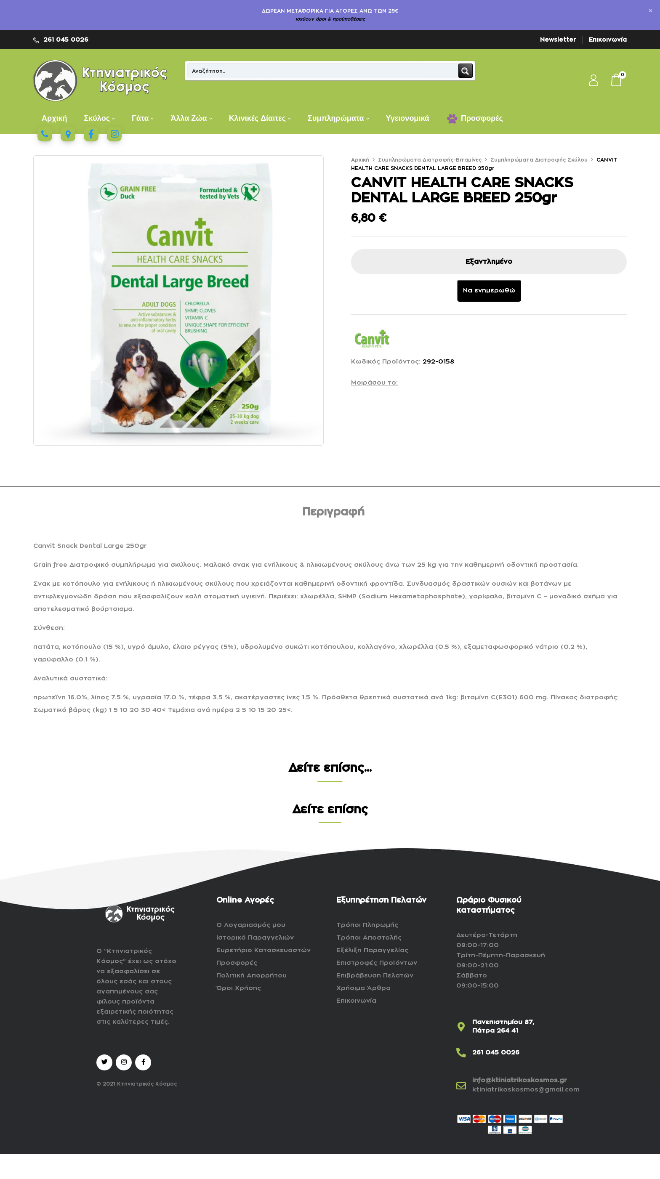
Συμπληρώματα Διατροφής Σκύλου (539, 159)
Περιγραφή (333, 512)
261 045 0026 (65, 39)
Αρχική (360, 159)
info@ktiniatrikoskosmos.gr (519, 1080)
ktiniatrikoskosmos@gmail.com (526, 1089)
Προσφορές (236, 963)
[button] (616, 80)
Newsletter (558, 39)
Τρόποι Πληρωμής (367, 925)
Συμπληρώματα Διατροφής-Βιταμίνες (430, 159)
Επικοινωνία (608, 39)
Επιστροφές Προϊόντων (376, 963)
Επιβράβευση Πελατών (374, 975)
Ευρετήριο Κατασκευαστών (263, 950)
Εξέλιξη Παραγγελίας (372, 950)
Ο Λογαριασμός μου (250, 925)
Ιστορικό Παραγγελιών (255, 938)
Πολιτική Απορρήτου (251, 975)
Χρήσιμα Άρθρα (363, 988)
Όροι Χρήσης (238, 988)
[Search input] (323, 70)
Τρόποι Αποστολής (369, 938)
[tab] (333, 513)
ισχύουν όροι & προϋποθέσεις (330, 19)
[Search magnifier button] (465, 71)
